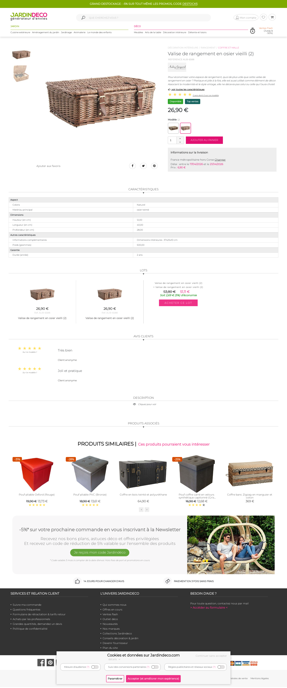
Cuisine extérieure (20, 33)
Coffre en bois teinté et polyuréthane (143, 495)
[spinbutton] (175, 140)
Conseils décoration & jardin (120, 639)
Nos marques (111, 629)
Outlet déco (110, 620)
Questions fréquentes (26, 610)
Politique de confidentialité (30, 629)
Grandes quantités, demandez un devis (37, 625)
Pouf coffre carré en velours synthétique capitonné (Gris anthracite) (196, 498)
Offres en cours (112, 610)
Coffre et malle (228, 47)
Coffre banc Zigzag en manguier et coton (249, 497)
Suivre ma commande (27, 606)
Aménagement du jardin (45, 33)
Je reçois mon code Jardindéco (100, 554)
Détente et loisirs (197, 33)
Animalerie (79, 33)
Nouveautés (110, 625)
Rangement (208, 47)
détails (114, 659)
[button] (180, 138)
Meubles (138, 33)
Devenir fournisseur (115, 644)
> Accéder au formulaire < (209, 608)
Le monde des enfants (99, 33)
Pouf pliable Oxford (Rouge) (37, 495)
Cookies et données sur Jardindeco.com (143, 655)
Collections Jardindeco (117, 634)
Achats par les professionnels (31, 620)
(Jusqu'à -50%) (266, 31)
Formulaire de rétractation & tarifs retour (39, 615)
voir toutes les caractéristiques (186, 89)
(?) (88, 667)
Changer (220, 159)
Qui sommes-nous (114, 606)
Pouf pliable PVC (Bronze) (90, 495)
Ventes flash (110, 615)
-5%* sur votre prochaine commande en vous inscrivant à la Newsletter (100, 530)
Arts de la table (153, 33)
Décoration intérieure (174, 33)
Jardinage (66, 33)
